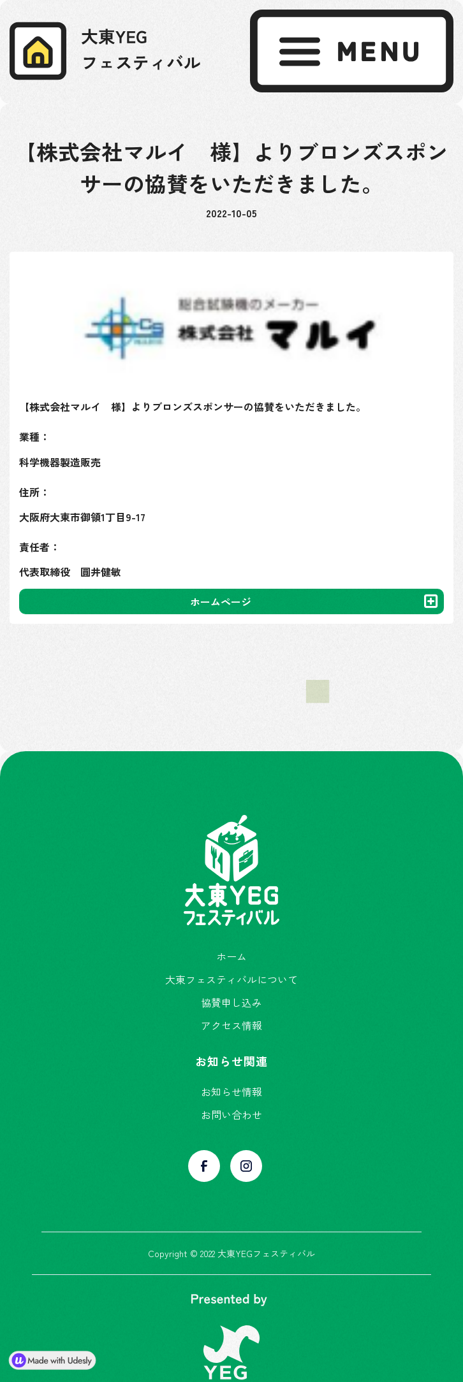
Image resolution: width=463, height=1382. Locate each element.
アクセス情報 (231, 1025)
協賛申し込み (231, 1002)
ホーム (231, 956)
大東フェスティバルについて (231, 979)
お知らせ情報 (231, 1091)
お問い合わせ (231, 1114)
